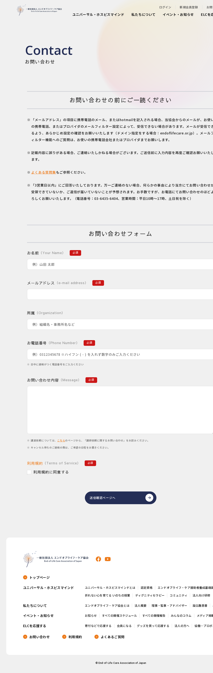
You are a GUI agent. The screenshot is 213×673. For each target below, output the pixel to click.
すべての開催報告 (154, 617)
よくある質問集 (43, 172)
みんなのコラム (181, 617)
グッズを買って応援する (153, 628)
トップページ (39, 579)
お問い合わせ (39, 638)
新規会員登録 (189, 7)
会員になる (124, 628)
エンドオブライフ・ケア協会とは (107, 607)
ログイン (165, 7)
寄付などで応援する (98, 628)
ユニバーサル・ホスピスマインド (98, 14)
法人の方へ (182, 628)
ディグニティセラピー (150, 597)
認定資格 (146, 590)
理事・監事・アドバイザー (169, 607)
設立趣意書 (200, 607)
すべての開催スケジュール (119, 617)
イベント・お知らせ (178, 14)
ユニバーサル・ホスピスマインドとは (110, 590)
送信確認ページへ (104, 498)
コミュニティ (178, 597)
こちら (61, 440)
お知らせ (91, 617)
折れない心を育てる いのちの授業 (107, 597)
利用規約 (35, 463)
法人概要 (140, 607)
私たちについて (143, 14)
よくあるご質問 (112, 638)
